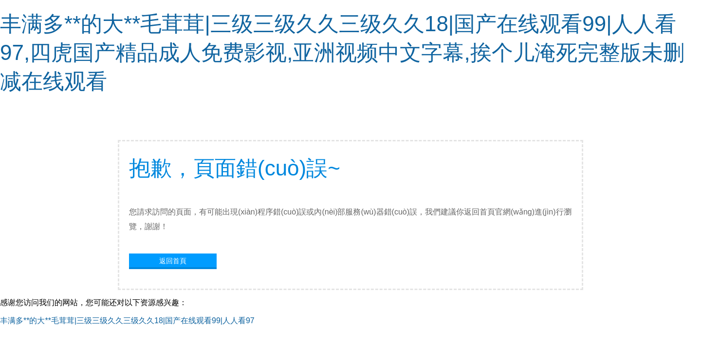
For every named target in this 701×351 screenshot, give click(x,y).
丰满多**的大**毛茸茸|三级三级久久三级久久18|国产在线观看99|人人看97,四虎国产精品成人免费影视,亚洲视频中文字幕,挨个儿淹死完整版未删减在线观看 (342, 52)
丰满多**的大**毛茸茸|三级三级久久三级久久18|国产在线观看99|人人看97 (127, 320)
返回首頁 (172, 261)
